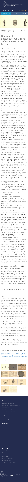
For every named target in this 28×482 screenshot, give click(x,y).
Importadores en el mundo (8, 437)
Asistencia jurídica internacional (9, 417)
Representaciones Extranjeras (8, 432)
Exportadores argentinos (7, 435)
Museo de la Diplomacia (7, 458)
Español (24, 13)
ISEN (3, 454)
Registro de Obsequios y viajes (9, 462)
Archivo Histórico (6, 456)
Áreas (3, 452)
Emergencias (22, 10)
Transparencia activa (6, 460)
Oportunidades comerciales (8, 441)
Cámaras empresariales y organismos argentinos (13, 433)
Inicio (2, 30)
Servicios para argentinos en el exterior (11, 405)
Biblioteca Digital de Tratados (9, 419)
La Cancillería (5, 450)
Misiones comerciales (7, 439)
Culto (3, 413)
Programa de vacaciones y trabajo (9, 411)
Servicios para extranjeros (8, 409)
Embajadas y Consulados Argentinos (10, 430)
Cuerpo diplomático (6, 415)
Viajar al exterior (6, 407)
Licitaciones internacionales (8, 443)
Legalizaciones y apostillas (8, 403)
